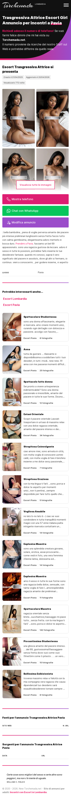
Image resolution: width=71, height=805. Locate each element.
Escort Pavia (11, 305)
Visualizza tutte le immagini (35, 184)
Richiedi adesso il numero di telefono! (28, 31)
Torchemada (18, 5)
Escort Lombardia (15, 298)
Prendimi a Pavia (24, 243)
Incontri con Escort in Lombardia (28, 792)
